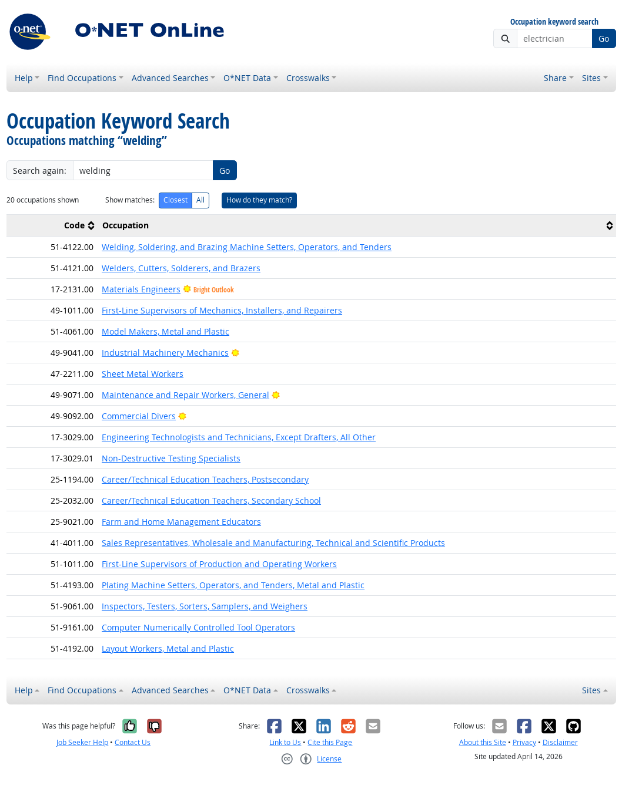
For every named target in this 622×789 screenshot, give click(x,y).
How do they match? (259, 200)
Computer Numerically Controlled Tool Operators (198, 627)
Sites (591, 77)
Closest (175, 200)
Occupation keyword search (554, 22)
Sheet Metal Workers (142, 373)
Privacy (524, 742)
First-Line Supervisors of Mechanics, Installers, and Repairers (222, 310)
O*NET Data (247, 77)
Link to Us (285, 742)
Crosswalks (308, 77)
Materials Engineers (141, 289)
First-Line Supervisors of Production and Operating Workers (219, 563)
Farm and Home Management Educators (181, 521)
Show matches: (130, 200)
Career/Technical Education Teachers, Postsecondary (205, 479)
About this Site (482, 742)
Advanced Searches (170, 77)
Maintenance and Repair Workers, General (185, 394)
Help (24, 77)
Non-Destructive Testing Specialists (171, 458)
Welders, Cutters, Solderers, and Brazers (181, 268)
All (200, 200)
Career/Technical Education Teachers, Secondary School (211, 500)
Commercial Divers (139, 416)
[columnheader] (52, 225)
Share (555, 77)
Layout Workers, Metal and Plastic (168, 648)
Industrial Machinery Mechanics (165, 352)
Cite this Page (329, 742)
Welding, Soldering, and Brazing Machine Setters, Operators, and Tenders (247, 246)
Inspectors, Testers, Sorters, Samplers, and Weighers (204, 606)
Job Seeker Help (82, 742)
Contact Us (133, 742)
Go (603, 38)
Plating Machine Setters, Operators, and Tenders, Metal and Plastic (233, 585)
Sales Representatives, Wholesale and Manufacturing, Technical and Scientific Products (273, 542)
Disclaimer (560, 742)
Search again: (39, 170)
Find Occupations (82, 77)
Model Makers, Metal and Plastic (165, 331)
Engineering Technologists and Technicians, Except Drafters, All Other (239, 437)
